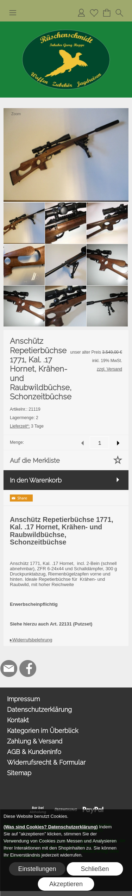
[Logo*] (66, 24)
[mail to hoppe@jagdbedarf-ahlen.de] (9, 668)
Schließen (95, 868)
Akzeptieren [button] (66, 884)
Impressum (23, 699)
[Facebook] (28, 668)
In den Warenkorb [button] (36, 480)
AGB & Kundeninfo (34, 751)
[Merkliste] (94, 12)
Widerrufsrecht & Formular (46, 762)
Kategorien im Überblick (42, 730)
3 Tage (27, 426)
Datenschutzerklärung (39, 709)
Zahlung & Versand (34, 741)
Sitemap (19, 773)
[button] (12, 12)
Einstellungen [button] (37, 868)
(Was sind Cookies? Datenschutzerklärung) (51, 826)
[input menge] (99, 442)
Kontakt (18, 720)
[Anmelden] (81, 12)
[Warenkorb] (106, 12)
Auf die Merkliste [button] (35, 460)
